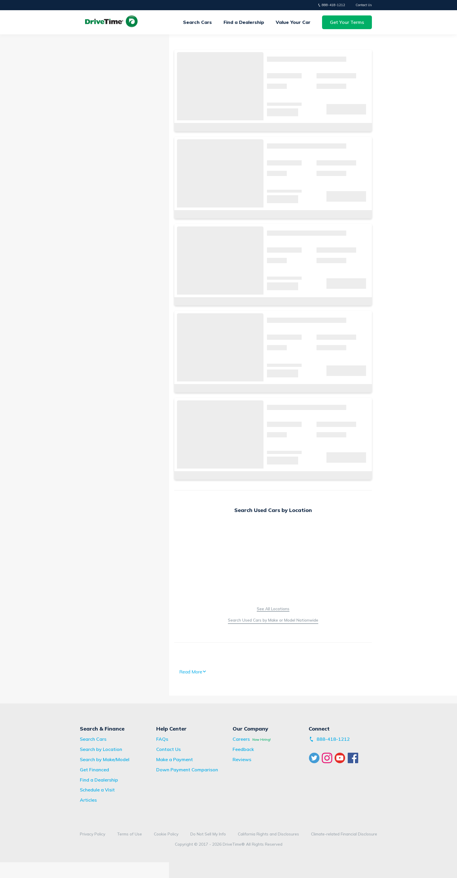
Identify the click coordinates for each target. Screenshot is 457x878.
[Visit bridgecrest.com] (174, 759)
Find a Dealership (244, 22)
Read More (192, 672)
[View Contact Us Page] (168, 749)
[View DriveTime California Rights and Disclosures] (268, 834)
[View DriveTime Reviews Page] (242, 759)
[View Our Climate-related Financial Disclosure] (344, 834)
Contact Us (364, 5)
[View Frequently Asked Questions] (162, 739)
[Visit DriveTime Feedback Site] (243, 749)
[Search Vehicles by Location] (273, 609)
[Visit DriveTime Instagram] (327, 758)
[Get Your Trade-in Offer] (293, 22)
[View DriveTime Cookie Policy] (166, 834)
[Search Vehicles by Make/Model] (273, 620)
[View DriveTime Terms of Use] (129, 834)
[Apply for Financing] (94, 769)
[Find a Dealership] (99, 779)
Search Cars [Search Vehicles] (197, 22)
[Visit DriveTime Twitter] (315, 758)
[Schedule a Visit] (97, 789)
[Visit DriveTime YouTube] (341, 758)
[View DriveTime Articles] (88, 799)
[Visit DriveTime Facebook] (353, 758)
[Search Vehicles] (93, 739)
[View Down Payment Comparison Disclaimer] (187, 770)
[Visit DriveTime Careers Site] (241, 739)
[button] (347, 22)
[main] (228, 369)
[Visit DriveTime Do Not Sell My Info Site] (208, 834)
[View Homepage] (111, 22)
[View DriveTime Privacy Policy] (92, 834)
